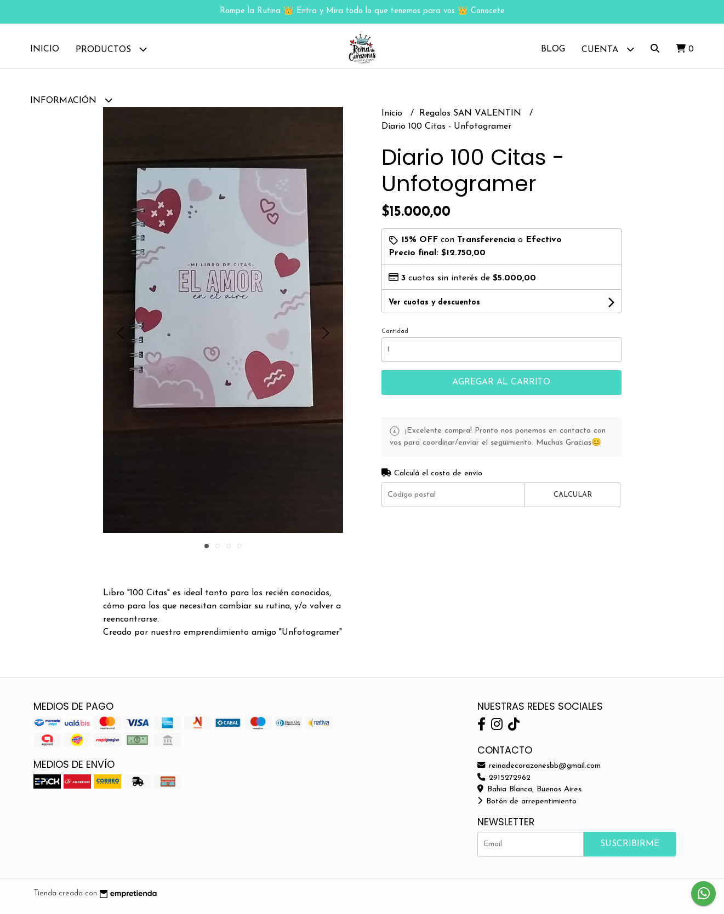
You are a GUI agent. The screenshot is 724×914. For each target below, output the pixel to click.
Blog (553, 49)
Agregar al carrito (501, 387)
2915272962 (504, 783)
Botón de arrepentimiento (527, 807)
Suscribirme (629, 849)
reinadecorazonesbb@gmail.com (539, 771)
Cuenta (608, 49)
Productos (111, 49)
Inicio (44, 49)
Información (71, 100)
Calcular (573, 500)
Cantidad (394, 337)
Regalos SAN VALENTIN (471, 118)
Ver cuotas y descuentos (434, 308)
